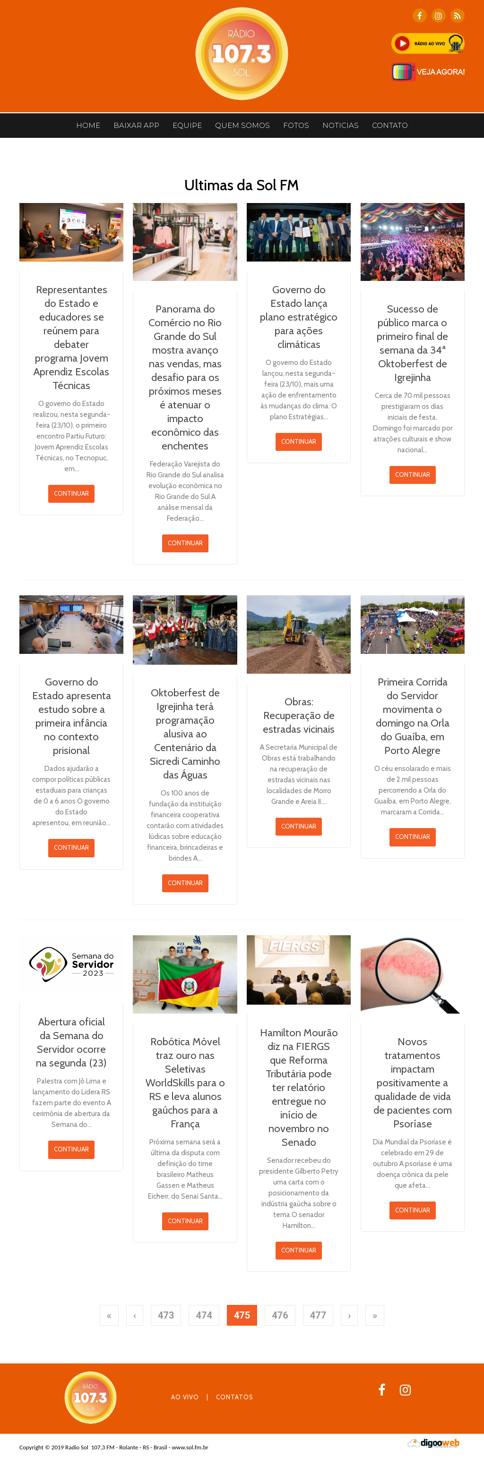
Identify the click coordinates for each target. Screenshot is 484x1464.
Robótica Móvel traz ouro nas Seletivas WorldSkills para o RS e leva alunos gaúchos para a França (185, 1082)
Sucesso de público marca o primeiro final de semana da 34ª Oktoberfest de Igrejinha (412, 343)
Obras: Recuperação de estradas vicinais (299, 715)
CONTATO (390, 125)
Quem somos (242, 125)
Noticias (340, 125)
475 (242, 1315)
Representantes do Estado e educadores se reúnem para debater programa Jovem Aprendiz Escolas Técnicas (71, 337)
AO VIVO (185, 1397)
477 (318, 1315)
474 (204, 1315)
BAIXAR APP (136, 125)
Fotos (296, 125)
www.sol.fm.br (190, 1447)
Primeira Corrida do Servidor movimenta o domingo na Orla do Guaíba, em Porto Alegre (412, 716)
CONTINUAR (71, 493)
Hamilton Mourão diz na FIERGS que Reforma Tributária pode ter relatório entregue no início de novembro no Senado (299, 1087)
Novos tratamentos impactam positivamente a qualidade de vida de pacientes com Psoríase (412, 1082)
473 (166, 1315)
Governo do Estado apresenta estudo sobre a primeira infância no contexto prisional (71, 716)
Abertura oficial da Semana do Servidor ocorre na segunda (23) (71, 1042)
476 (280, 1315)
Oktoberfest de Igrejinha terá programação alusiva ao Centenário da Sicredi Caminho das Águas (185, 733)
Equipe (187, 125)
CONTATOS (234, 1397)
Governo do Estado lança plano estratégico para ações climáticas (298, 317)
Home (88, 125)
